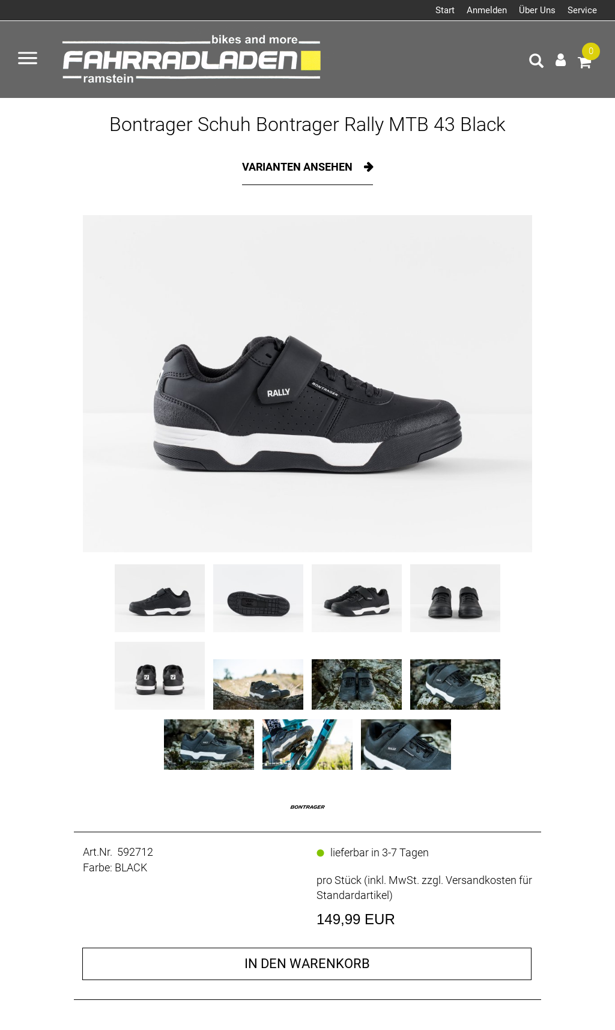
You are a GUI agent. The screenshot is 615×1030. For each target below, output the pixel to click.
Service (582, 10)
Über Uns (537, 10)
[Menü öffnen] (27, 59)
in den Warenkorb (307, 963)
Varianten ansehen (298, 166)
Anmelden (487, 10)
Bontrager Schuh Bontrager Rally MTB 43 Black (307, 124)
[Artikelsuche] (536, 62)
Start (445, 10)
